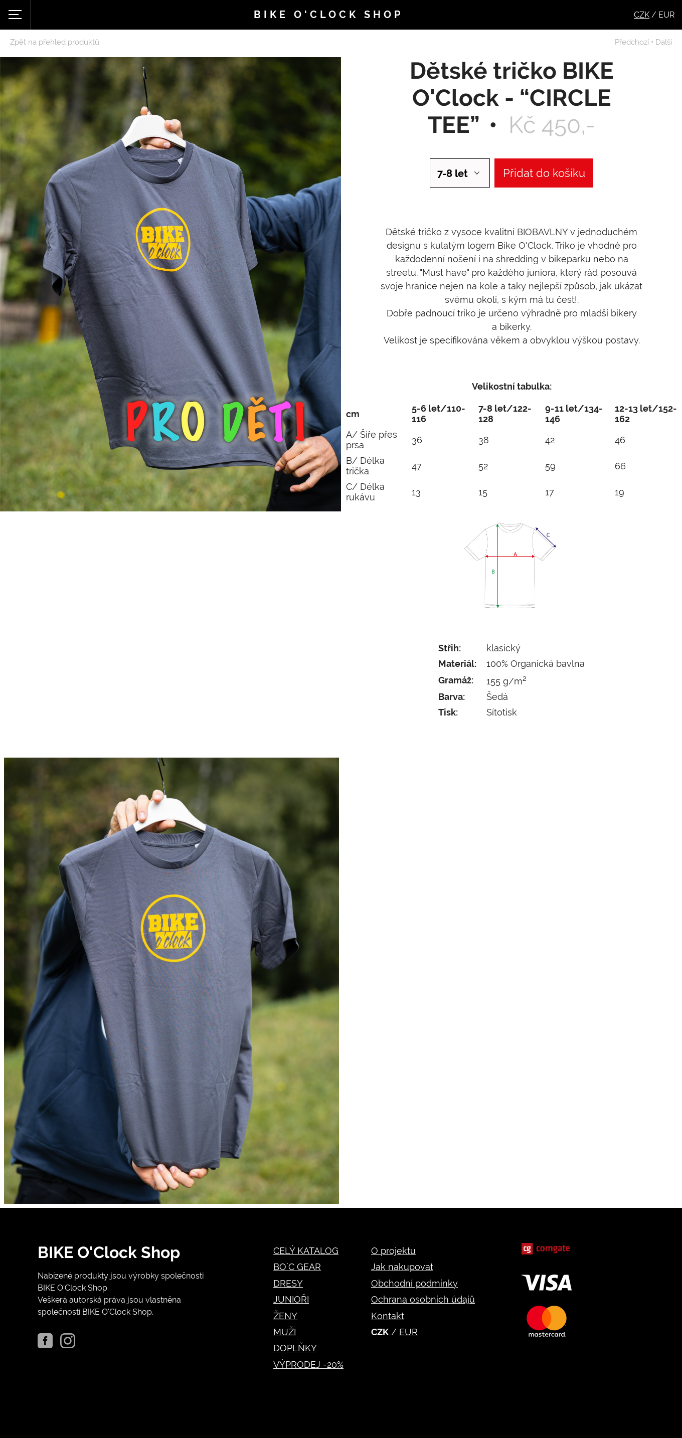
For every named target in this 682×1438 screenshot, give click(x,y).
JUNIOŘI (291, 1299)
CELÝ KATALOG (305, 1250)
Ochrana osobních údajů (423, 1299)
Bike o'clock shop (328, 15)
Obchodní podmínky (414, 1283)
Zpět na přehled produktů (54, 42)
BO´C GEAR (297, 1267)
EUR (408, 1332)
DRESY (288, 1283)
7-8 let (452, 173)
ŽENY (285, 1316)
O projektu (393, 1250)
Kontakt (387, 1316)
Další (663, 42)
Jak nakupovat (402, 1267)
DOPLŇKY (295, 1348)
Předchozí (632, 42)
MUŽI (284, 1332)
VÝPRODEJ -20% (308, 1364)
